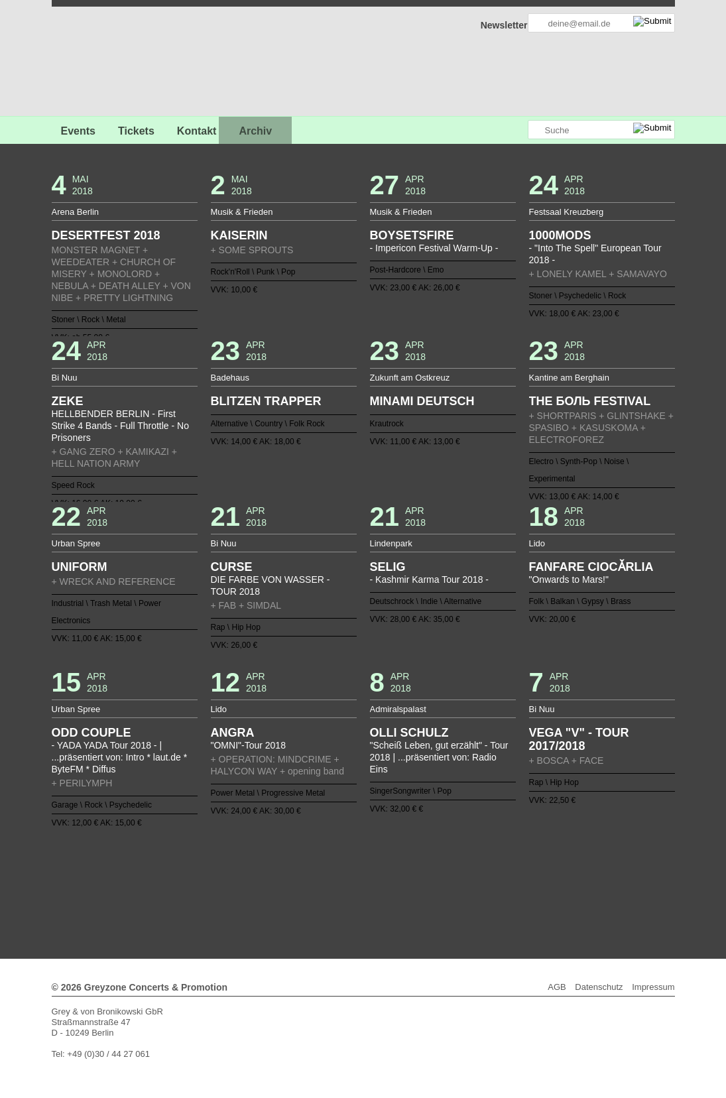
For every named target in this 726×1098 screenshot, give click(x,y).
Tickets (136, 131)
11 (273, 860)
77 (168, 881)
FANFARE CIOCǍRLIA (591, 567)
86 (263, 881)
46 (242, 871)
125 (379, 892)
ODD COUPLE (91, 732)
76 (558, 871)
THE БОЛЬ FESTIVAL (590, 401)
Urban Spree (76, 543)
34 (516, 860)
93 (337, 881)
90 (305, 881)
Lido (537, 543)
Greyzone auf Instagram (517, 130)
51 (294, 871)
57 (358, 871)
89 (294, 881)
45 (231, 871)
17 (337, 860)
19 (358, 860)
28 (453, 860)
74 (537, 871)
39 (168, 871)
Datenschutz (599, 987)
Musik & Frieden (242, 212)
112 (537, 881)
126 (389, 892)
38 (558, 860)
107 (484, 881)
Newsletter (504, 25)
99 (400, 881)
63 (421, 871)
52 (305, 871)
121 (337, 892)
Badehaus (230, 378)
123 (358, 892)
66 (453, 871)
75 (548, 871)
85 (253, 881)
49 (273, 871)
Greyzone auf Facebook (481, 130)
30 (473, 860)
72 (516, 871)
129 (421, 892)
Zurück (363, 841)
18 (347, 860)
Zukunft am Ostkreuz (410, 378)
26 (432, 860)
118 (305, 892)
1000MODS (560, 235)
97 (379, 881)
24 (410, 860)
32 (495, 860)
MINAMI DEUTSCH (422, 401)
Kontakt (197, 131)
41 (189, 871)
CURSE (232, 567)
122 (347, 892)
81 (210, 881)
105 (463, 881)
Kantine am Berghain (569, 378)
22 (389, 860)
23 (400, 860)
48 (263, 871)
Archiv (255, 131)
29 (463, 860)
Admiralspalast (398, 709)
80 (200, 881)
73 (526, 871)
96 (368, 881)
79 (189, 881)
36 (537, 860)
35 (526, 860)
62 (410, 871)
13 (294, 860)
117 (294, 892)
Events (78, 131)
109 (505, 881)
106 (473, 881)
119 (316, 892)
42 (200, 871)
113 (548, 881)
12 (284, 860)
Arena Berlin (75, 212)
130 (432, 892)
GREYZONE (119, 63)
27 (442, 860)
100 (410, 881)
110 (516, 881)
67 (463, 871)
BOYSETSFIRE (412, 235)
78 (178, 881)
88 (284, 881)
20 (368, 860)
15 (316, 860)
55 (337, 871)
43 (210, 871)
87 (273, 881)
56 (347, 871)
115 (273, 892)
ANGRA (233, 732)
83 (231, 881)
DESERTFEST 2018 (106, 235)
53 (316, 871)
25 (421, 860)
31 (484, 860)
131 (442, 892)
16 (326, 860)
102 (432, 881)
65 (442, 871)
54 (326, 871)
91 (316, 881)
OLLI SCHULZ (409, 732)
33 (505, 860)
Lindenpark (391, 543)
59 (379, 871)
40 (178, 871)
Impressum (653, 987)
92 (326, 881)
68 (473, 871)
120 (326, 892)
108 (495, 881)
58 (368, 871)
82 (221, 881)
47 (253, 871)
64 (432, 871)
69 (484, 871)
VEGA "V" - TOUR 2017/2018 (579, 739)
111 (526, 881)
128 (410, 892)
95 (358, 881)
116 (284, 892)
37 (548, 860)
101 (421, 881)
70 (495, 871)
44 (221, 871)
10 (263, 860)
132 (453, 892)
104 (453, 881)
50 (284, 871)
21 (379, 860)
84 (242, 881)
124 (368, 892)
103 (442, 881)
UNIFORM (79, 567)
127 (400, 892)
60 (389, 871)
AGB (557, 987)
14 (305, 860)
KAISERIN (239, 235)
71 (505, 871)
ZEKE (68, 401)
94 (347, 881)
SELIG (388, 567)
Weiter (363, 900)
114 (558, 881)
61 (400, 871)
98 (389, 881)
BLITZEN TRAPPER (266, 401)
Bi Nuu (65, 378)
